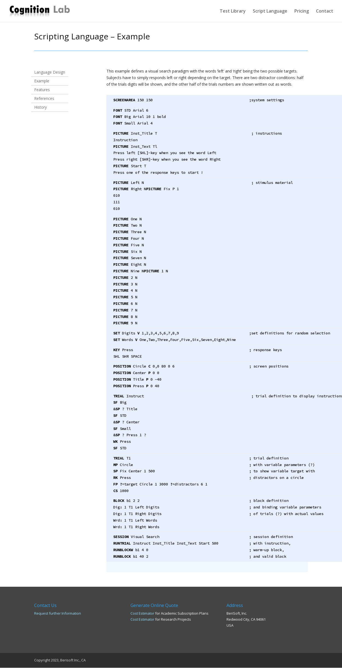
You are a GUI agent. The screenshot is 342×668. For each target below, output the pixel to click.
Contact (324, 11)
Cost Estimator (142, 613)
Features (42, 90)
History (40, 107)
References (44, 99)
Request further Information (57, 613)
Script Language (270, 11)
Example (41, 81)
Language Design (49, 72)
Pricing (301, 11)
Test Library (233, 11)
